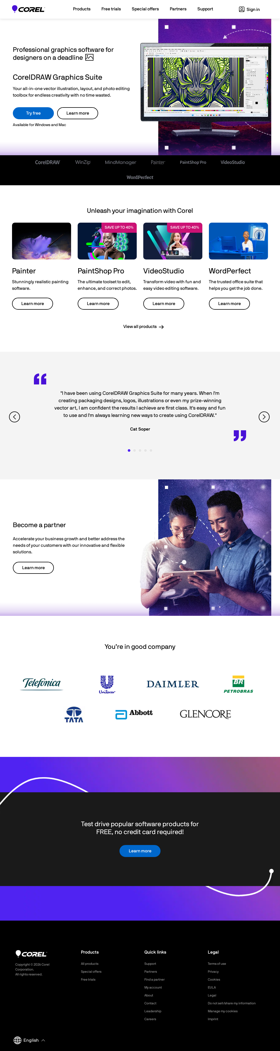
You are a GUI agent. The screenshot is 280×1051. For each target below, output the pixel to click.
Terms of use (219, 964)
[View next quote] (264, 417)
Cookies (215, 979)
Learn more (77, 113)
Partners (151, 972)
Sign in (249, 9)
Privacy (214, 972)
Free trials (89, 979)
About (149, 995)
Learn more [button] (32, 303)
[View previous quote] (15, 417)
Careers (151, 1019)
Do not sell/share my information (236, 1003)
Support (151, 964)
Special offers (93, 972)
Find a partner (156, 979)
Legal (212, 995)
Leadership (154, 1011)
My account (154, 987)
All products (91, 964)
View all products (140, 326)
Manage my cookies (225, 1011)
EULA (212, 987)
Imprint (214, 1019)
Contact (151, 1003)
